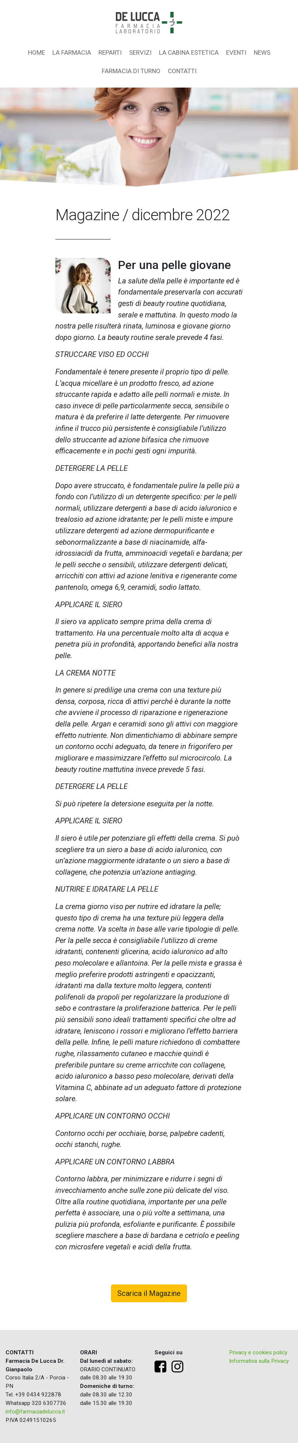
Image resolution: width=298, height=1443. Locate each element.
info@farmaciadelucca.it (35, 1411)
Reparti (110, 52)
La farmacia (71, 52)
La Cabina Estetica (189, 52)
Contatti (182, 71)
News (262, 52)
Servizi (140, 52)
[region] (149, 137)
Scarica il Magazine (149, 1293)
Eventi (236, 52)
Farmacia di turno (131, 71)
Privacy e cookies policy (258, 1352)
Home (36, 52)
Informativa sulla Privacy (259, 1361)
